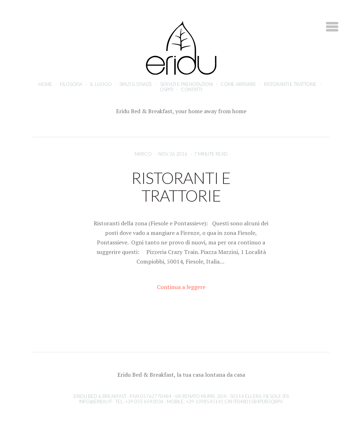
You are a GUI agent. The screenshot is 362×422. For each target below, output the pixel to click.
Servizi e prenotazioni (186, 84)
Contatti (191, 89)
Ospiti (166, 89)
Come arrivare (238, 84)
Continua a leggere (181, 287)
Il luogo (101, 84)
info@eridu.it (95, 401)
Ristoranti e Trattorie (290, 84)
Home (45, 84)
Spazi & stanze (135, 84)
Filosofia (71, 84)
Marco (143, 154)
